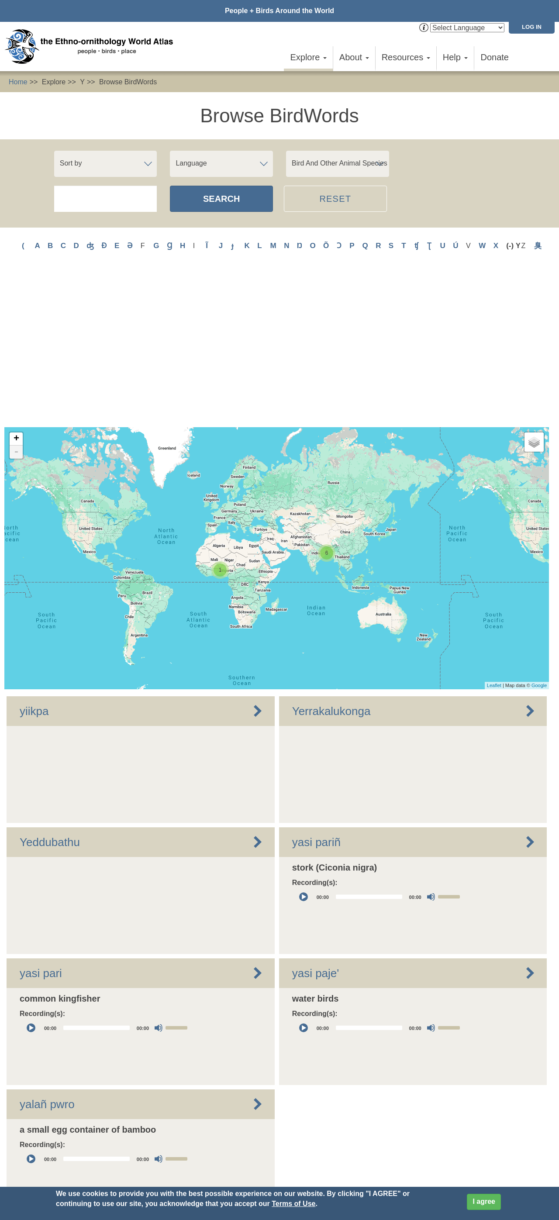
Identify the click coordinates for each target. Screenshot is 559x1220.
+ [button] (16, 287)
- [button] (16, 301)
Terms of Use (293, 1203)
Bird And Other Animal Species (339, 163)
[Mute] (431, 746)
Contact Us (158, 1152)
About (354, 57)
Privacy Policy (199, 1167)
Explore (308, 57)
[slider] (369, 746)
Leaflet (494, 534)
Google (539, 534)
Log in (532, 27)
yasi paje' (315, 822)
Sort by (71, 163)
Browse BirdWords (128, 82)
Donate (495, 57)
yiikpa (34, 560)
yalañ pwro (47, 953)
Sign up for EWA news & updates (55, 1152)
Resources (406, 57)
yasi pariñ (316, 691)
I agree (484, 1201)
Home (18, 82)
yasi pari (41, 822)
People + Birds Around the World (279, 10)
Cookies (241, 1167)
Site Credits (280, 1167)
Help (455, 57)
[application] (379, 746)
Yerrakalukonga (331, 560)
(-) (511, 246)
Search (221, 199)
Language (191, 163)
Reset (335, 199)
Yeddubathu (50, 691)
